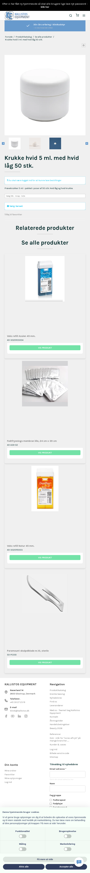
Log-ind (53, 749)
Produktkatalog (58, 690)
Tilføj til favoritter (13, 214)
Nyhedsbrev (56, 698)
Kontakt (54, 717)
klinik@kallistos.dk (19, 710)
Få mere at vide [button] (45, 859)
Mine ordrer (10, 770)
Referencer (55, 734)
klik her (45, 6)
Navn (52, 783)
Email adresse (58, 769)
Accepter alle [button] (66, 866)
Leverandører (56, 705)
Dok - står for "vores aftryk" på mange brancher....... (65, 739)
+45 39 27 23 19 (17, 702)
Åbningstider (56, 720)
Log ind (8, 782)
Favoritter (10, 774)
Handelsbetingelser (60, 724)
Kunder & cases (58, 744)
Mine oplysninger (13, 778)
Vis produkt (45, 347)
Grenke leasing (57, 694)
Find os (53, 701)
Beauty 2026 (56, 728)
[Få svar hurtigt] (79, 862)
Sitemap (54, 757)
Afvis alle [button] (23, 866)
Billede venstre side (59, 753)
